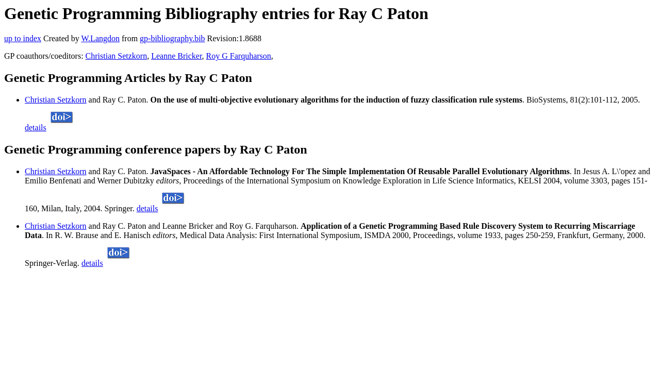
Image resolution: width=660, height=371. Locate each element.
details (35, 127)
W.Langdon (100, 38)
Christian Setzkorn (116, 56)
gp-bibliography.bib (172, 38)
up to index (22, 38)
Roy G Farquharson (238, 56)
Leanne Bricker (176, 56)
